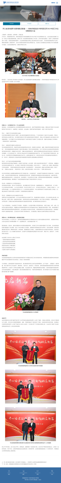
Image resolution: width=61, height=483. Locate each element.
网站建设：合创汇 (37, 479)
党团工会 (47, 23)
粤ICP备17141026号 (29, 479)
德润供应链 (22, 479)
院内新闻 (12, 23)
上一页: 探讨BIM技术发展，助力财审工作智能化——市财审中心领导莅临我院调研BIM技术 (24, 462)
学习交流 (29, 23)
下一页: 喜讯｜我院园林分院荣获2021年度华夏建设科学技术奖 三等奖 (19, 464)
